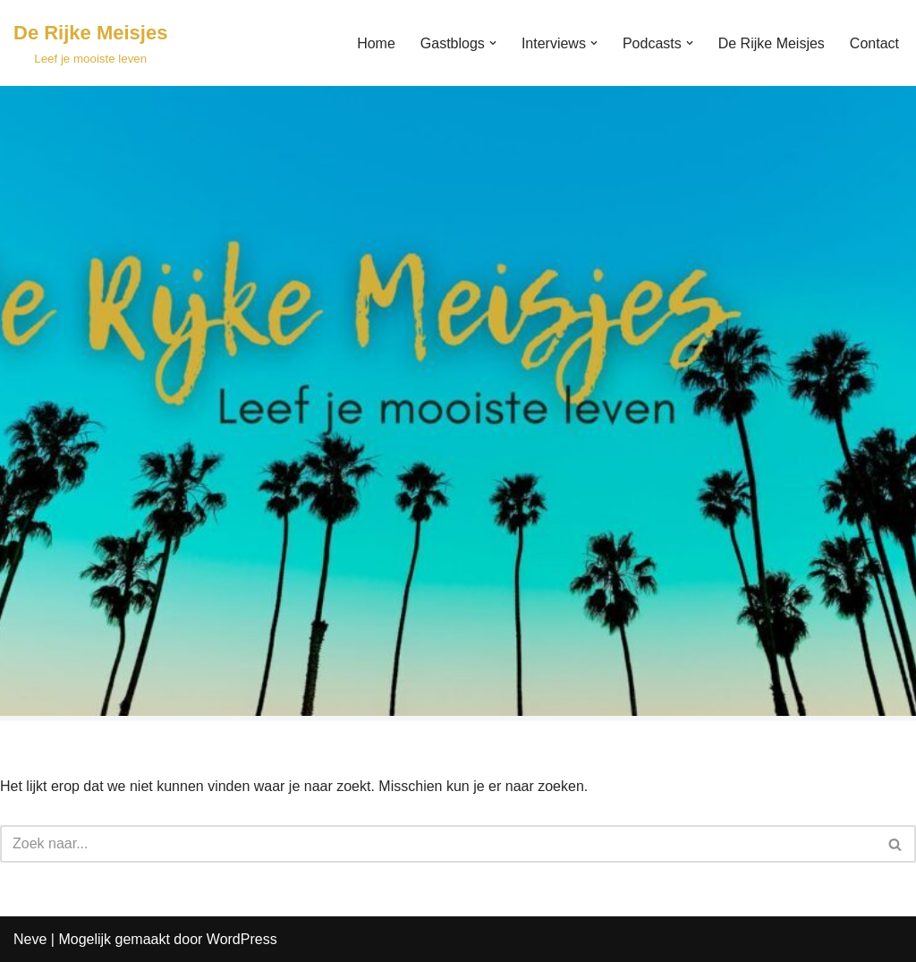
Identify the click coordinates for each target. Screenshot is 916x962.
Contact (874, 43)
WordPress (242, 939)
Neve (30, 939)
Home (376, 43)
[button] (492, 43)
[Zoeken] (438, 844)
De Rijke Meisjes (771, 43)
